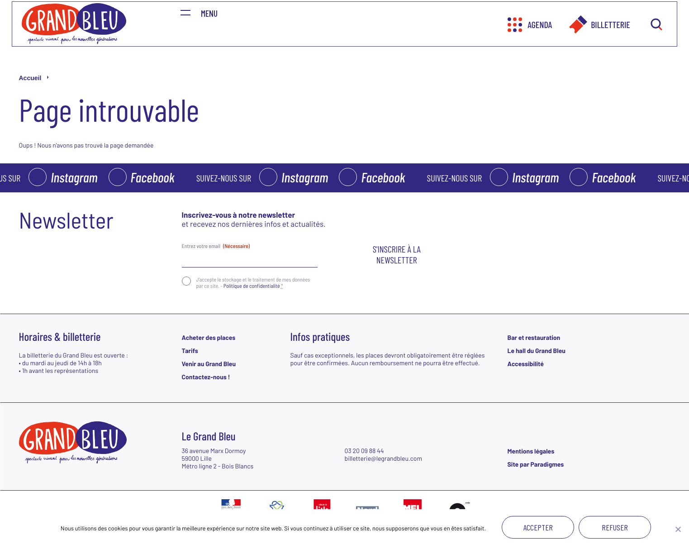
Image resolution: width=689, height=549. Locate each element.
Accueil (30, 77)
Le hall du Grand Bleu (536, 350)
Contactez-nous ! (206, 377)
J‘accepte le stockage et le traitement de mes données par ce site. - (253, 283)
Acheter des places (209, 337)
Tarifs (190, 350)
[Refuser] (677, 529)
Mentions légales (531, 451)
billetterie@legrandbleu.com (384, 458)
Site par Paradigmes (536, 464)
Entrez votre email (216, 246)
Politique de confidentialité (251, 286)
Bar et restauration (534, 337)
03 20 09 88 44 (364, 450)
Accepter (538, 527)
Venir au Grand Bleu (209, 364)
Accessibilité (526, 364)
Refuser (615, 527)
